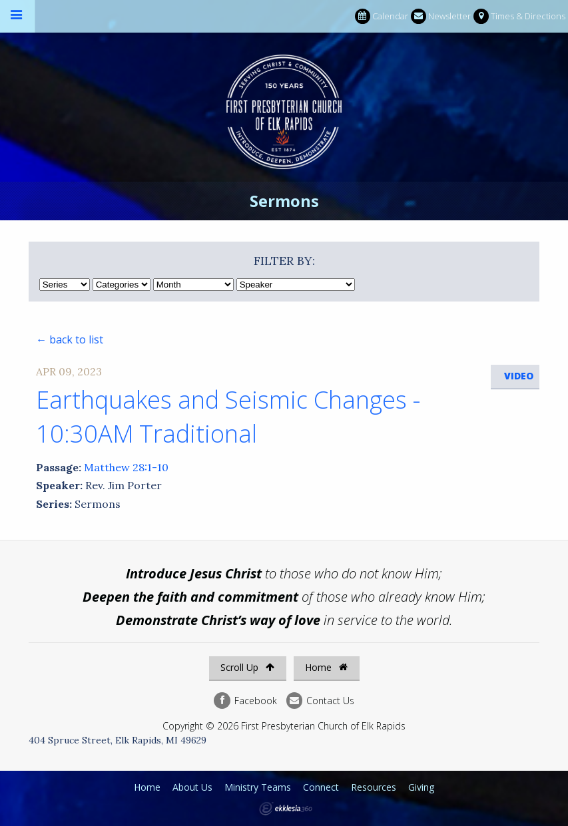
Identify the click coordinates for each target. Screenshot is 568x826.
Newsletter (441, 16)
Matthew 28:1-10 (126, 467)
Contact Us (320, 700)
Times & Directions (519, 16)
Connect (321, 787)
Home (326, 667)
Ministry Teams (257, 787)
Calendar (381, 16)
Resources (373, 787)
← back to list (69, 339)
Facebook (245, 700)
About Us (192, 787)
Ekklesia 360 (285, 808)
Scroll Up (247, 667)
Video (518, 375)
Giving (421, 787)
